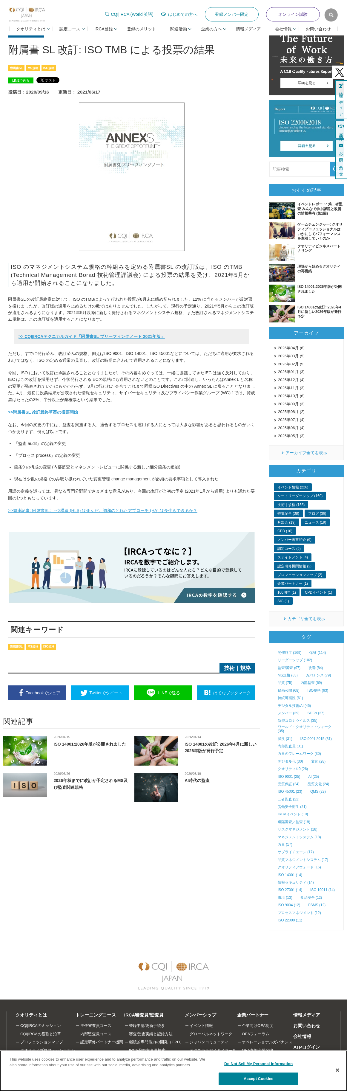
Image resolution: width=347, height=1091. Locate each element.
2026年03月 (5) (291, 356)
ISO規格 (48, 68)
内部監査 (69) (311, 683)
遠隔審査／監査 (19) (294, 822)
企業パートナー (252, 1014)
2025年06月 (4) (291, 428)
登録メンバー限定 (231, 14)
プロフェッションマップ (41, 1042)
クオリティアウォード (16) (299, 867)
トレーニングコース (96, 1014)
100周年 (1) (286, 592)
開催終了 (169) (289, 653)
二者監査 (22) (289, 799)
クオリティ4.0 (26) (293, 769)
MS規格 (33, 68)
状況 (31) (285, 739)
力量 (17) (285, 844)
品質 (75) (285, 683)
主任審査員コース (95, 1025)
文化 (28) (318, 761)
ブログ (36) (317, 513)
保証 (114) (317, 653)
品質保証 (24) (289, 784)
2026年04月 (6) (291, 348)
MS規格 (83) (288, 675)
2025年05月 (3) (291, 436)
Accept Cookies (258, 1078)
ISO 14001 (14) (290, 875)
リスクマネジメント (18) (297, 829)
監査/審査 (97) (289, 668)
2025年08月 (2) (291, 411)
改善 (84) (315, 668)
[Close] (337, 1070)
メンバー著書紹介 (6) (294, 540)
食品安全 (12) (311, 898)
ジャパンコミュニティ (209, 1042)
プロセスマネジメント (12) (299, 913)
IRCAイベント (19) (293, 814)
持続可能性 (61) (290, 698)
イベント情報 (201, 1025)
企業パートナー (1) (292, 583)
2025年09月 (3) (291, 404)
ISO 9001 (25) (289, 777)
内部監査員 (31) (290, 746)
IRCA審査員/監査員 (143, 1014)
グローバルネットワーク (211, 1034)
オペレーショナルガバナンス (267, 1042)
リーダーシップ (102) (295, 660)
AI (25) (313, 777)
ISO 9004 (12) (289, 905)
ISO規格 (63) (318, 690)
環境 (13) (285, 898)
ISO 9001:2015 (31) (316, 739)
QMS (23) (318, 791)
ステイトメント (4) (292, 557)
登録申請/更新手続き (147, 1025)
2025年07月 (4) (291, 420)
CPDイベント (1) (318, 592)
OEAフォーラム (255, 1034)
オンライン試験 (293, 14)
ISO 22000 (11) (290, 920)
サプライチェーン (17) (296, 852)
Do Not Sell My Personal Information (258, 1063)
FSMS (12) (316, 905)
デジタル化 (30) (290, 761)
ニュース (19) (315, 522)
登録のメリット (141, 29)
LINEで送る (20, 80)
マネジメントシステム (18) (299, 837)
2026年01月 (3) (291, 372)
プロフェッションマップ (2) (299, 575)
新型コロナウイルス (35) (297, 720)
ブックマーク (232, 692)
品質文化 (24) (318, 784)
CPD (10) (284, 531)
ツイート (105, 692)
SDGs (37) (316, 713)
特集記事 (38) (288, 513)
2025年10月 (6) (291, 396)
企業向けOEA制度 (257, 1025)
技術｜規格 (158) (291, 505)
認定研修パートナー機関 (101, 1042)
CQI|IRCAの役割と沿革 (40, 1034)
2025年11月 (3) (291, 388)
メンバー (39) (289, 713)
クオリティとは (31, 1014)
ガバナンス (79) (318, 675)
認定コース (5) (289, 549)
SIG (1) (283, 601)
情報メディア (248, 29)
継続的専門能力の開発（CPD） (156, 1042)
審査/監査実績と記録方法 (151, 1034)
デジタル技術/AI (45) (294, 706)
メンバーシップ (200, 1014)
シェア (42, 692)
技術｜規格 (237, 668)
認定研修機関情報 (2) (294, 566)
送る (169, 692)
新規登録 (341, 129)
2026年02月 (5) (291, 364)
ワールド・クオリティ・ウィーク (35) (304, 729)
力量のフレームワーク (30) (299, 754)
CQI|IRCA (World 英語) (132, 14)
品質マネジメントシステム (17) (303, 860)
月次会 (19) (286, 522)
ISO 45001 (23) (290, 791)
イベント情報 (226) (292, 487)
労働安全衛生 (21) (292, 807)
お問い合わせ (318, 29)
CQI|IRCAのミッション (40, 1025)
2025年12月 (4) (291, 380)
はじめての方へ (182, 14)
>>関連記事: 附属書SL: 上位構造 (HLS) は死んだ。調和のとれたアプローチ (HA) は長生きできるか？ (102, 510)
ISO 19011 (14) (322, 890)
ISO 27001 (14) (290, 890)
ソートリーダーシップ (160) (300, 496)
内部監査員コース (95, 1034)
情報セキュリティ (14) (296, 882)
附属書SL (16, 68)
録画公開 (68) (289, 690)
